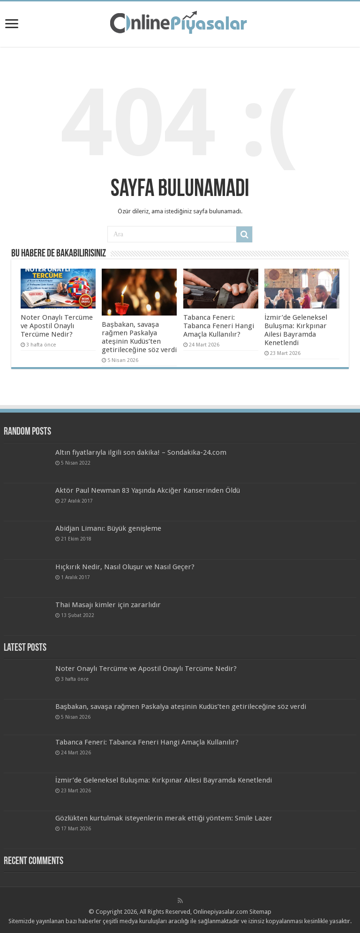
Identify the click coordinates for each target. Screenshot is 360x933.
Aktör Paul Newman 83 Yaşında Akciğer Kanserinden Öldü (147, 490)
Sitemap (260, 911)
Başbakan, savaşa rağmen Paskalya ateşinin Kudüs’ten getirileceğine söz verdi (139, 337)
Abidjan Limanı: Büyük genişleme (108, 528)
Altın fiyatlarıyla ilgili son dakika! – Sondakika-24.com (140, 452)
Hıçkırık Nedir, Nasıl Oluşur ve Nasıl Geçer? (125, 567)
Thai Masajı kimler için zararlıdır (108, 605)
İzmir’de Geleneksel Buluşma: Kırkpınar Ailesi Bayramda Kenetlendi (295, 330)
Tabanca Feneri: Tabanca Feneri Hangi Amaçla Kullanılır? (218, 326)
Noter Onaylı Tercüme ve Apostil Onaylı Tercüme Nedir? (57, 326)
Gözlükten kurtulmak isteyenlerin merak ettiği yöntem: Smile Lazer (163, 818)
